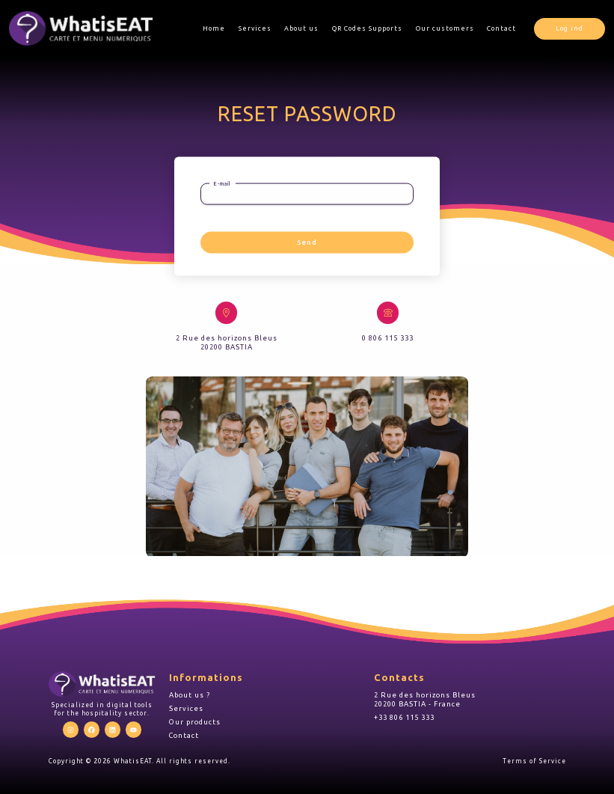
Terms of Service (534, 761)
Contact (501, 28)
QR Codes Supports (367, 28)
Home (214, 28)
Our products (195, 722)
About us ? (189, 695)
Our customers (445, 28)
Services (255, 28)
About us (301, 28)
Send (307, 242)
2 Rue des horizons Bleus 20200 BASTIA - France (425, 699)
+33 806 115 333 (404, 717)
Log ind (569, 28)
